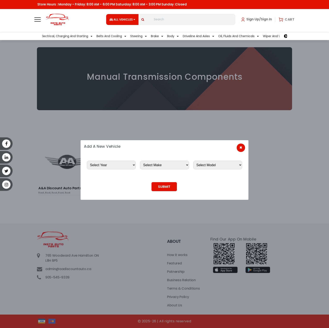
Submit (164, 186)
